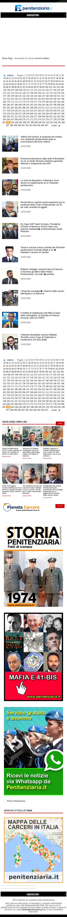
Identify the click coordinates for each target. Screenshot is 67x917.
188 (16, 105)
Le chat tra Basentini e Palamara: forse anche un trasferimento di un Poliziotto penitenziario (40, 183)
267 (12, 119)
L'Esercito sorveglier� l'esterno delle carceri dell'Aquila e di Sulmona (42, 292)
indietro (10, 75)
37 (54, 78)
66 (13, 84)
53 (38, 81)
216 (62, 107)
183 (58, 102)
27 (26, 78)
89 (15, 87)
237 (20, 113)
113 (35, 90)
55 (43, 81)
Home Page (7, 58)
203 (12, 107)
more (60, 423)
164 (47, 99)
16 (57, 75)
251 (12, 116)
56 (46, 81)
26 (24, 78)
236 (16, 113)
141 (20, 96)
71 (26, 84)
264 (62, 116)
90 (18, 87)
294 (55, 122)
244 (47, 113)
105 (5, 90)
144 (31, 96)
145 (35, 96)
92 (24, 87)
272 (31, 119)
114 (39, 90)
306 (42, 125)
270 (23, 119)
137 (4, 96)
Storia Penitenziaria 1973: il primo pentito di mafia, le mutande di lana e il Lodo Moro (11, 451)
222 (23, 110)
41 (4, 81)
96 (35, 87)
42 (7, 81)
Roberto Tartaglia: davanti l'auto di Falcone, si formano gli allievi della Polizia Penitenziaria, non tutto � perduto (42, 271)
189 (20, 105)
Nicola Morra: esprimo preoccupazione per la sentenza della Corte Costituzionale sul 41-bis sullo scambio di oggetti (43, 204)
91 (21, 87)
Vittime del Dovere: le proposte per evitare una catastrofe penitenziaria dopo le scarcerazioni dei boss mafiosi (41, 139)
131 (43, 93)
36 (51, 78)
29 (32, 78)
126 (23, 93)
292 (47, 122)
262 (55, 116)
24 (18, 78)
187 (12, 105)
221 (20, 110)
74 (35, 84)
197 (51, 105)
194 (39, 105)
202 (8, 107)
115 (43, 90)
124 (16, 93)
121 (4, 93)
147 (43, 96)
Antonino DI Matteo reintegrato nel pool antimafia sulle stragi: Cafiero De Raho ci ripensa (31, 452)
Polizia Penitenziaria (16, 801)
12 (46, 75)
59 (54, 81)
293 (51, 122)
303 (31, 125)
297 (7, 125)
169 (4, 102)
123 (12, 93)
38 (57, 78)
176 (31, 102)
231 (58, 110)
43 (10, 81)
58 (51, 81)
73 (32, 84)
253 (20, 116)
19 (4, 78)
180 (47, 102)
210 (39, 107)
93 (26, 87)
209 (35, 107)
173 (20, 102)
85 (4, 87)
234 (8, 113)
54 (40, 81)
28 (29, 78)
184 (62, 102)
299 (15, 125)
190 (23, 105)
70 (24, 84)
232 (62, 110)
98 (40, 87)
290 (40, 122)
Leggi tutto (6, 456)
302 (27, 125)
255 (27, 116)
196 (47, 105)
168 (62, 99)
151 (58, 96)
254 (23, 116)
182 (55, 102)
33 (43, 78)
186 (8, 105)
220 (16, 110)
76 (40, 84)
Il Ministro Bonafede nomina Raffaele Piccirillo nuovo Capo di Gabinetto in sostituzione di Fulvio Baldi (39, 337)
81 (54, 84)
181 (51, 102)
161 (35, 99)
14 (51, 75)
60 (57, 81)
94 (29, 87)
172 (16, 102)
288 (32, 122)
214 (54, 107)
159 (27, 99)
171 (12, 102)
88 (13, 87)
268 (16, 119)
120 (62, 90)
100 (46, 87)
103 (58, 87)
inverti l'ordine (42, 58)
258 (39, 116)
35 (49, 78)
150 (55, 96)
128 (31, 93)
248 (62, 113)
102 (54, 87)
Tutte (60, 506)
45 (15, 81)
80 (51, 84)
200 (62, 105)
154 (8, 99)
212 (47, 107)
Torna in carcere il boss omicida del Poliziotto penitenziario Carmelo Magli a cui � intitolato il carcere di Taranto (43, 250)
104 (62, 87)
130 (39, 93)
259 (43, 116)
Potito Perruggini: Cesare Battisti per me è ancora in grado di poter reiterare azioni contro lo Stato (12, 489)
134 (55, 93)
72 (29, 84)
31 (38, 78)
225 (35, 110)
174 (23, 102)
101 (50, 87)
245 (51, 113)
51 (32, 81)
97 (38, 87)
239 (27, 113)
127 (27, 93)
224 (31, 110)
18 (62, 75)
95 (32, 87)
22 (13, 78)
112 (31, 90)
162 (39, 99)
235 (12, 113)
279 (58, 119)
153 (4, 99)
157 (20, 99)
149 (51, 96)
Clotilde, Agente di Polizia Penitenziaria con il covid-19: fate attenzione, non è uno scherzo (52, 452)
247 (58, 113)
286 (24, 122)
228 (47, 110)
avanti (54, 125)
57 (49, 81)
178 (39, 102)
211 (43, 107)
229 (51, 110)
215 (58, 107)
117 (50, 90)
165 (51, 99)
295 (59, 122)
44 (13, 81)
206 (23, 107)
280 (62, 119)
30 (35, 78)
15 (54, 75)
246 (55, 113)
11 (43, 75)
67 (15, 84)
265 (4, 119)
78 (46, 84)
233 (4, 113)
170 (8, 102)
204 (16, 107)
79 (49, 84)
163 (43, 99)
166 (55, 99)
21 (10, 78)
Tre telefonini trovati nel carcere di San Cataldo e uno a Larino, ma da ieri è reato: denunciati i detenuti (32, 489)
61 (60, 81)
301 (23, 125)
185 (4, 105)
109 (20, 90)
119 (58, 90)
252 (16, 116)
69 (21, 84)
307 (46, 125)
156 (16, 99)
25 (21, 78)
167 (58, 99)
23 (15, 78)
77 (43, 84)
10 (40, 75)
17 (60, 75)
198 (55, 105)
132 (47, 93)
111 (28, 90)
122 (8, 93)
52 (35, 81)
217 (4, 110)
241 (35, 113)
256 (31, 116)
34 (46, 78)
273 (35, 119)
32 (40, 78)
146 (39, 96)
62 (62, 81)
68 (18, 84)
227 (43, 110)
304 (34, 125)
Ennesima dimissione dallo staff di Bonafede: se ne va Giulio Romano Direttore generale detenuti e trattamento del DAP (43, 161)
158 (23, 99)
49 (26, 81)
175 (27, 102)
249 (4, 116)
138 (8, 96)
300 (19, 125)
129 (35, 93)
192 (31, 105)
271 (27, 119)
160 (31, 99)
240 (31, 113)
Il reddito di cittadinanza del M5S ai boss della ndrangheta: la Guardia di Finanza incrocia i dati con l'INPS (40, 315)
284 (16, 122)
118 (54, 90)
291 (43, 122)
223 (27, 110)
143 (27, 96)
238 (23, 113)
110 (24, 90)
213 (51, 107)
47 (21, 81)
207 (27, 107)
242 (39, 113)
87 (10, 87)
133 (51, 93)
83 (60, 84)
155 (12, 99)
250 (8, 116)
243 (43, 113)
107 (12, 90)
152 (62, 96)
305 (38, 125)
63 (4, 84)
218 (8, 110)
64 (7, 84)
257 (35, 116)
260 (47, 116)
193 (35, 105)
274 (39, 119)
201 (4, 107)
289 (36, 122)
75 (38, 84)
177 (35, 102)
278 (55, 119)
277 (51, 119)
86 (7, 87)
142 (23, 96)
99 (43, 87)
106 (8, 90)
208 (31, 107)
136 (62, 93)
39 (60, 78)
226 (39, 110)
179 (43, 102)
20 (7, 78)
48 (24, 81)
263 (58, 116)
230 (55, 110)
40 (62, 78)
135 (58, 93)
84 (62, 84)
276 (47, 119)
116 (47, 90)
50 (29, 81)
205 (20, 107)
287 (28, 122)
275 (43, 119)
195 (43, 105)
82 (57, 84)
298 (11, 125)
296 (63, 122)
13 (49, 75)
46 (18, 81)
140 (16, 96)
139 (12, 96)
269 (20, 119)
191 (27, 105)
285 (20, 122)
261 (51, 116)
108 (16, 90)
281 (4, 122)
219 (12, 110)
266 (8, 119)
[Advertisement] (33, 35)
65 (10, 84)
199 (58, 105)
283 (12, 122)
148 (47, 96)
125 (20, 93)
